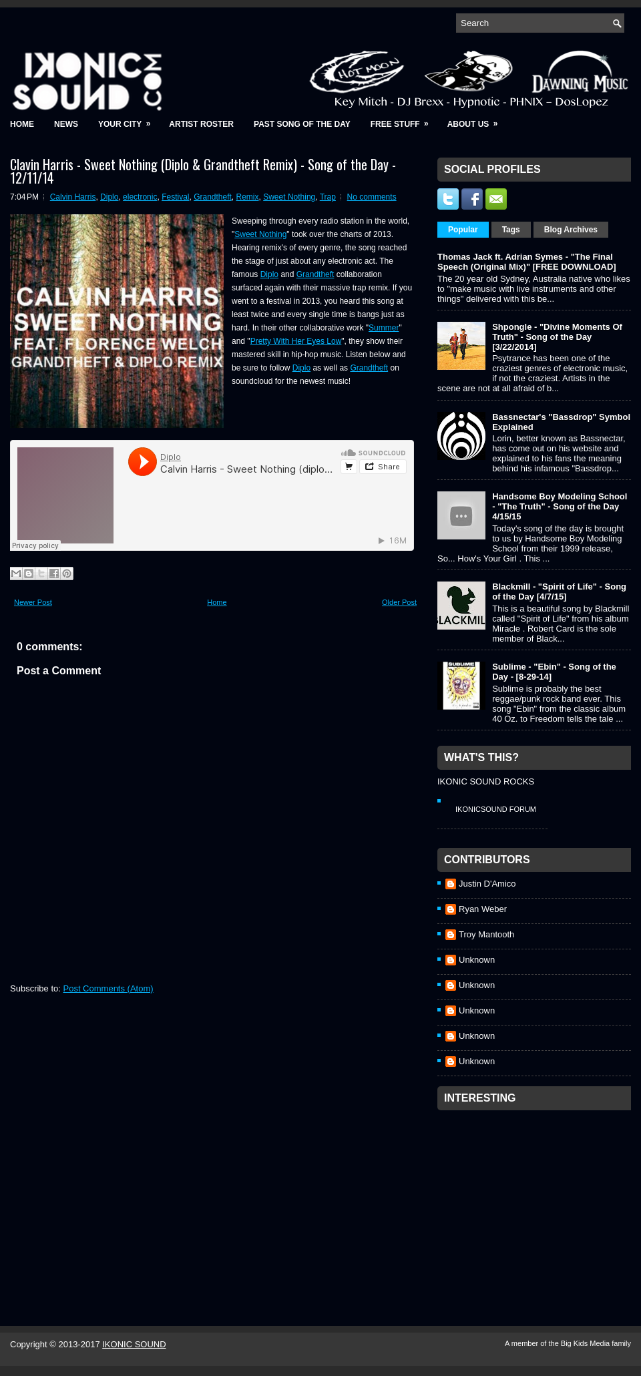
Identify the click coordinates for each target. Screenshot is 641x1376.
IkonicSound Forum (495, 809)
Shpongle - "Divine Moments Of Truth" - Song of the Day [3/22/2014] (557, 337)
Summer (384, 327)
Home (22, 124)
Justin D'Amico (487, 884)
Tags (511, 229)
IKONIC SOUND (134, 1344)
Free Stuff (404, 120)
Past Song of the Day (302, 124)
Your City (128, 120)
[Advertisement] (537, 1200)
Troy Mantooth (486, 934)
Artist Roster (201, 124)
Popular (463, 229)
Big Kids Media (586, 1343)
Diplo (109, 197)
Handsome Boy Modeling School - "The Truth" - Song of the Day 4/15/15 (559, 506)
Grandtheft (213, 197)
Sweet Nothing (289, 197)
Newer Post (33, 602)
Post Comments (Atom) (108, 988)
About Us (477, 120)
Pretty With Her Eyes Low (296, 341)
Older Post (399, 602)
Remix (247, 197)
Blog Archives (571, 229)
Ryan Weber (483, 909)
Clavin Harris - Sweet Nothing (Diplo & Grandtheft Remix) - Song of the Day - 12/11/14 (203, 171)
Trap (328, 197)
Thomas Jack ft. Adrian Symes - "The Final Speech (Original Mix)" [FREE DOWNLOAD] (526, 262)
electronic (140, 197)
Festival (175, 197)
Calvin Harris (73, 197)
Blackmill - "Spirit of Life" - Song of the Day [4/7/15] (559, 592)
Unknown (477, 960)
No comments (372, 197)
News (66, 124)
